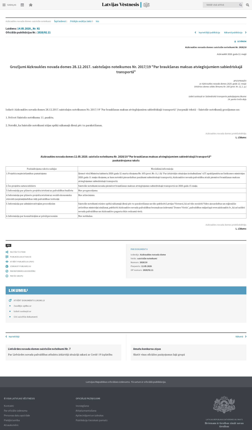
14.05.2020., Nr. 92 (28, 28)
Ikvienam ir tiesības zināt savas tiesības (224, 424)
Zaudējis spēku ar (22, 305)
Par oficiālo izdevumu (15, 410)
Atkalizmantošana (86, 410)
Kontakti (9, 405)
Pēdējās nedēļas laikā (80, 21)
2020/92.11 (44, 32)
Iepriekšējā (14, 336)
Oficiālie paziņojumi (88, 398)
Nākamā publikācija (233, 32)
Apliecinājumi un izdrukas (90, 415)
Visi (97, 21)
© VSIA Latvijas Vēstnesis (19, 398)
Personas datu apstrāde (17, 415)
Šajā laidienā (60, 21)
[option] (63, 352)
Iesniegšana (82, 405)
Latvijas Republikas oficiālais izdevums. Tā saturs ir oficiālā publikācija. (126, 381)
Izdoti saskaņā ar (22, 311)
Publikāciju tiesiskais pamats (92, 420)
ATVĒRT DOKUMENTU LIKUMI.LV (29, 300)
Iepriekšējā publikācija (209, 32)
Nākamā (239, 336)
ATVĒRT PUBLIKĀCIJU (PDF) (22, 261)
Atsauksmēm (11, 425)
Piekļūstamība (12, 420)
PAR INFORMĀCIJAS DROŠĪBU (22, 271)
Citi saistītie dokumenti (26, 316)
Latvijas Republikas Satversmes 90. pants (224, 420)
